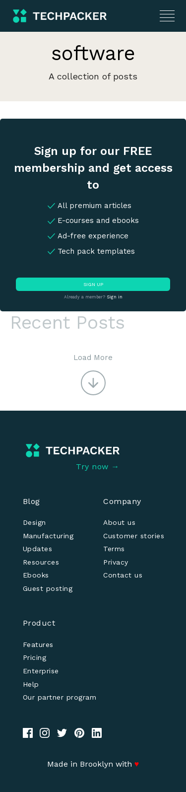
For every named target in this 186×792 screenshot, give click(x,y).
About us (119, 522)
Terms (114, 549)
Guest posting (48, 588)
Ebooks (36, 575)
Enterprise (41, 671)
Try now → (98, 466)
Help (31, 684)
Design (34, 522)
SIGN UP (93, 284)
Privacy (115, 562)
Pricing (35, 657)
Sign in (115, 296)
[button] (93, 373)
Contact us (122, 575)
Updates (38, 549)
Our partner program (60, 697)
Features (38, 644)
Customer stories (133, 536)
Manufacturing (48, 536)
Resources (41, 562)
